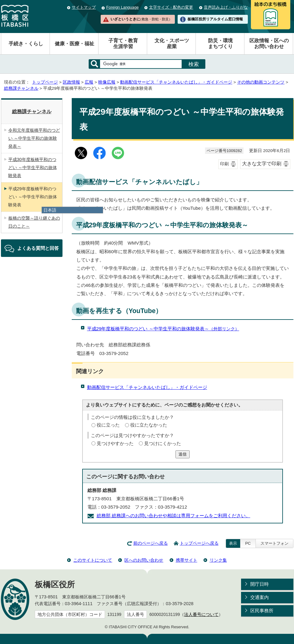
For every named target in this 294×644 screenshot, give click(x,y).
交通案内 (259, 597)
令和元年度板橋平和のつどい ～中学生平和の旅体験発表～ (34, 138)
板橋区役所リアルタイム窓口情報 (215, 19)
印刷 (224, 164)
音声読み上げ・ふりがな (226, 7)
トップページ (45, 82)
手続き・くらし (26, 43)
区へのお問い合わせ (143, 560)
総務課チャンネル (21, 88)
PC (248, 543)
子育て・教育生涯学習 (123, 43)
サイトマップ (84, 7)
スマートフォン (274, 543)
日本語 (49, 210)
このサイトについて (92, 560)
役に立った (108, 424)
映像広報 (106, 82)
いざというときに (141, 19)
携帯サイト (186, 560)
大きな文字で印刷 (261, 163)
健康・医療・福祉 (74, 43)
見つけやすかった (115, 443)
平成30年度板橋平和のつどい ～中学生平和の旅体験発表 (32, 167)
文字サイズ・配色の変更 (171, 7)
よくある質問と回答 (38, 248)
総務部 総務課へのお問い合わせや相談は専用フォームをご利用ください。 (173, 515)
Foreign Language (122, 7)
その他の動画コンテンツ (260, 82)
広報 (89, 82)
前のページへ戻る (150, 543)
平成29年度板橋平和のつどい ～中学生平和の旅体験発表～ (163, 328)
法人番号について (201, 614)
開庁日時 (259, 584)
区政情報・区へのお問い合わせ (269, 43)
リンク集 (218, 560)
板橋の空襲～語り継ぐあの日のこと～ (34, 222)
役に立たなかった (148, 424)
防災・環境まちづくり (220, 43)
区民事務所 (261, 610)
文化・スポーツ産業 (172, 43)
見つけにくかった (162, 443)
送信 (183, 454)
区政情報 (71, 82)
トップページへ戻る (199, 543)
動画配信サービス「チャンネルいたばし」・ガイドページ (176, 82)
